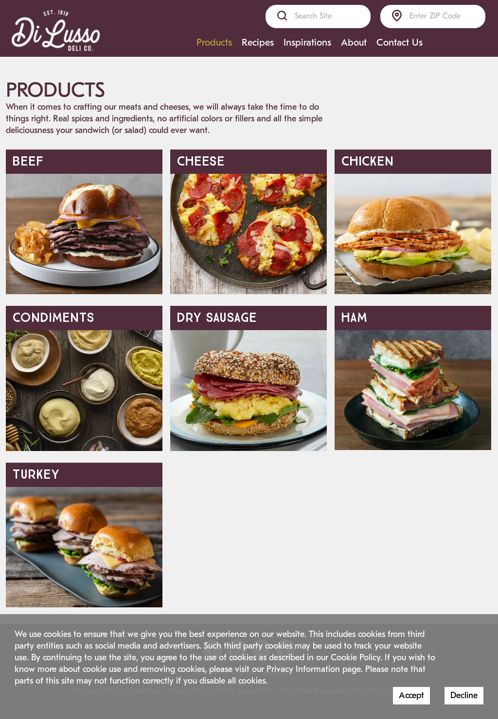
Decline (464, 695)
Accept (411, 695)
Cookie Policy (355, 657)
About (354, 42)
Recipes (258, 42)
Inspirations (307, 42)
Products (214, 42)
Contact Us (399, 42)
